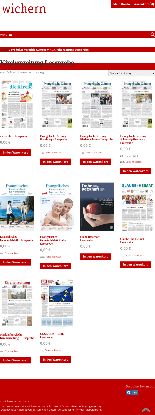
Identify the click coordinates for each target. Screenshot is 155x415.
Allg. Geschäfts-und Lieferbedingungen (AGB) (74, 406)
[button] (3, 34)
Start (5, 49)
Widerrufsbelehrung (89, 409)
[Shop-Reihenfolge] (131, 73)
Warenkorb (142, 4)
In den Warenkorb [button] (15, 152)
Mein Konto (121, 4)
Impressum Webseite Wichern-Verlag (23, 406)
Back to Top (146, 409)
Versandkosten (53, 152)
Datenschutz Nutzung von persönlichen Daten (28, 409)
